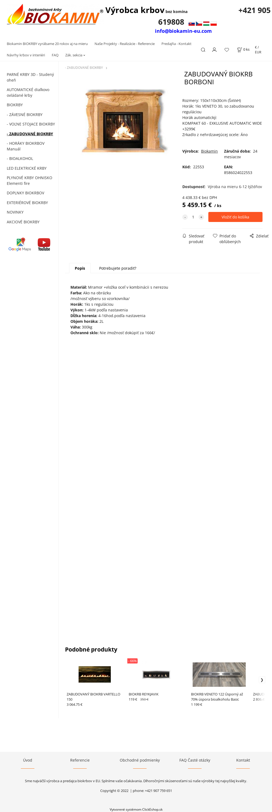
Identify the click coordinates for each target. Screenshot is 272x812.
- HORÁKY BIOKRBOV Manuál (25, 146)
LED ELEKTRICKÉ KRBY (27, 168)
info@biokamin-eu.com (183, 31)
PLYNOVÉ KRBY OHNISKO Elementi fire (29, 180)
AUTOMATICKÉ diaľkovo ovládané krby (28, 92)
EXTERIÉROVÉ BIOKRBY (27, 202)
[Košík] (243, 49)
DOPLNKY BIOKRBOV (25, 192)
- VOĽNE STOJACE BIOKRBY (31, 124)
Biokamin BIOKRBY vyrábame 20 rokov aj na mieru (47, 43)
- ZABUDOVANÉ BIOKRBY (30, 133)
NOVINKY (15, 212)
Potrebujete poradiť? (117, 268)
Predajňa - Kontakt (176, 43)
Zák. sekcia (73, 55)
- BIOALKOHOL (20, 158)
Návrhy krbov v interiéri (26, 55)
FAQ (55, 55)
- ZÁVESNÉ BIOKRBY (25, 114)
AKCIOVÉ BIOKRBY (23, 221)
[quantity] (193, 217)
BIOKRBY (15, 104)
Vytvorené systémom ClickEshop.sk (136, 809)
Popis (80, 268)
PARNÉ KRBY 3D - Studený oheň (30, 77)
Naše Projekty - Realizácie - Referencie (125, 43)
